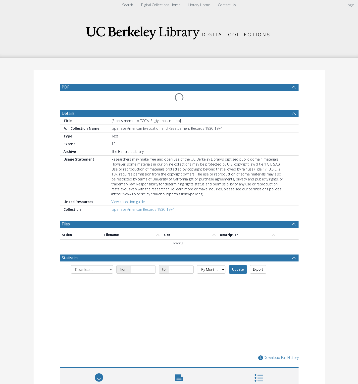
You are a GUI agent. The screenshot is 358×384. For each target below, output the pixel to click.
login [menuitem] (350, 4)
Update (238, 269)
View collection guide (128, 201)
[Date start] (143, 269)
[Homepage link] (179, 31)
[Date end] (181, 269)
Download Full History (278, 357)
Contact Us (227, 4)
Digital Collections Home (160, 4)
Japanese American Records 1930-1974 (142, 209)
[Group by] (92, 269)
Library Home (199, 4)
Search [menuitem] (127, 4)
